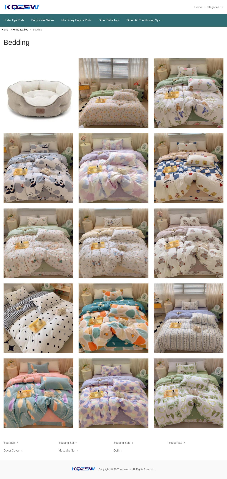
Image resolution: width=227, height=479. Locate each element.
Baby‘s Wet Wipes (42, 20)
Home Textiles (20, 29)
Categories (212, 7)
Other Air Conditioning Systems (145, 20)
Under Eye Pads (14, 20)
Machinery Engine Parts (76, 20)
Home (198, 7)
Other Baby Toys (109, 20)
